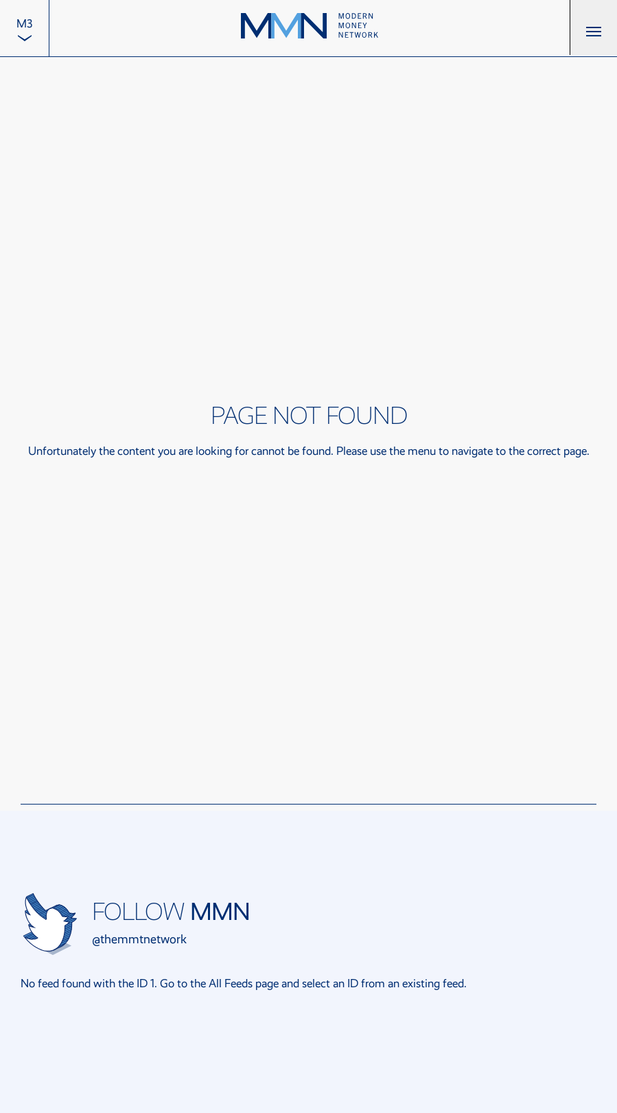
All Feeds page (244, 983)
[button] (593, 27)
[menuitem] (24, 28)
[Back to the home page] (309, 28)
